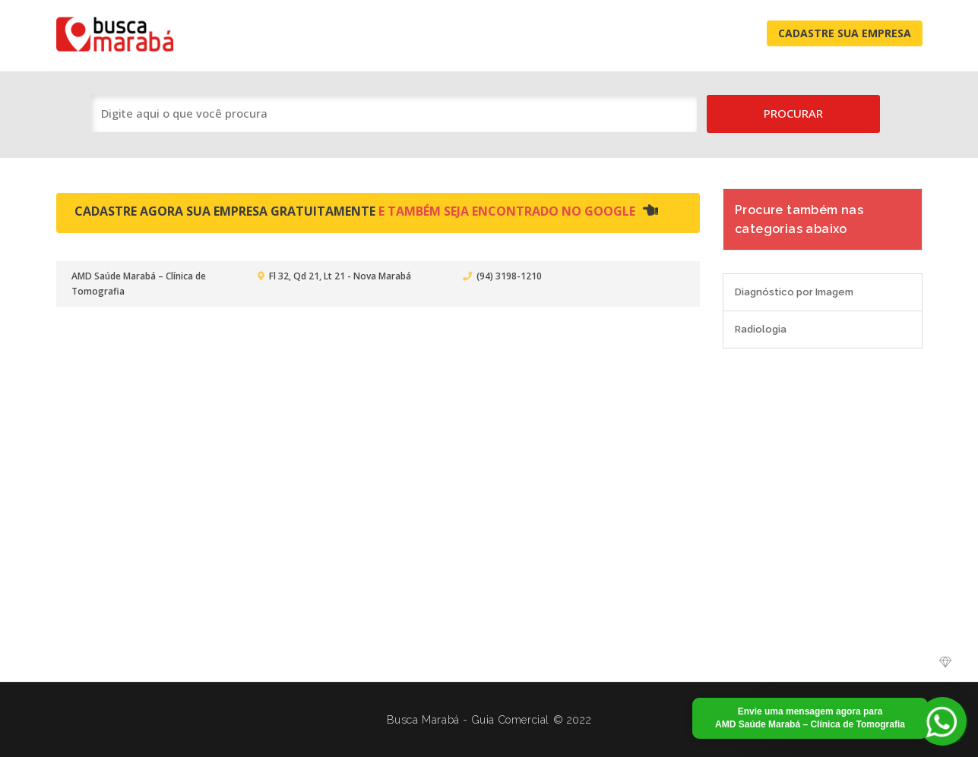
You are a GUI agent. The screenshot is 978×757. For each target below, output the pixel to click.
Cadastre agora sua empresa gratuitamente (366, 211)
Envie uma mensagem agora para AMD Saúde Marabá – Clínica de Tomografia (810, 718)
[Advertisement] (489, 507)
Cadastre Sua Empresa (844, 33)
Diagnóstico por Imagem (794, 292)
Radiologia (761, 329)
